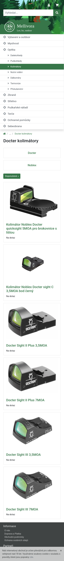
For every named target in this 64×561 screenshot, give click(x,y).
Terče (8, 113)
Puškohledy (15, 61)
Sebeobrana (12, 126)
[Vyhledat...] (28, 12)
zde (31, 557)
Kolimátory (14, 66)
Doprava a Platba (12, 533)
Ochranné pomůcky (16, 120)
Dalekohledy (15, 55)
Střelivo (9, 101)
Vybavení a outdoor (16, 37)
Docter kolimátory (23, 133)
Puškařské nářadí (15, 107)
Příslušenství (15, 89)
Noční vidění (15, 72)
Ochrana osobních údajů (16, 540)
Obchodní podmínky (14, 537)
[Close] (61, 550)
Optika (9, 49)
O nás (7, 530)
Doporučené (11, 176)
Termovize (14, 83)
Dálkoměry (14, 78)
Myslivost (11, 43)
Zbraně (9, 94)
